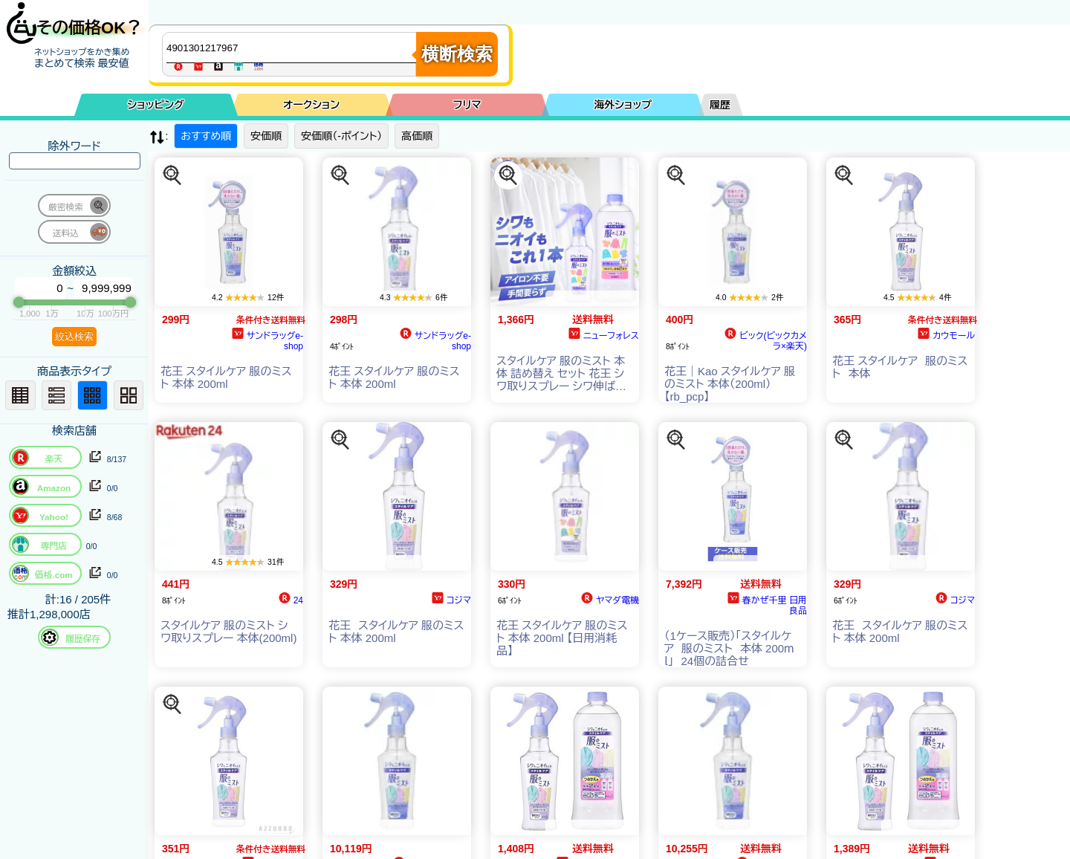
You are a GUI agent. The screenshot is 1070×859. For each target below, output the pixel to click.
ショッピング (156, 105)
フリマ (467, 105)
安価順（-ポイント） (341, 136)
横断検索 (457, 54)
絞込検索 (74, 336)
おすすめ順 (206, 136)
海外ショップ (623, 105)
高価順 (416, 136)
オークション (311, 105)
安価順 (266, 136)
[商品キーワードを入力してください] (293, 47)
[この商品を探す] (172, 175)
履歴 (720, 105)
